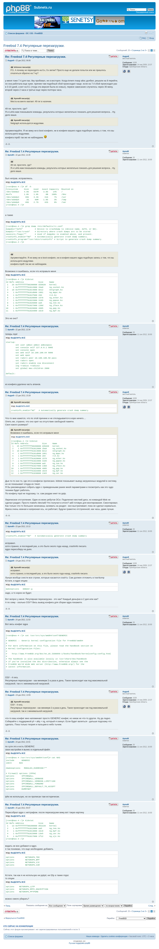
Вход (152, 38)
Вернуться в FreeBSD (15, 918)
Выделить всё (18, 182)
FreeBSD (39, 33)
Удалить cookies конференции (114, 936)
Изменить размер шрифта (151, 32)
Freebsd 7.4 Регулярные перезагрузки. (34, 46)
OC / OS (29, 33)
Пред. (8, 906)
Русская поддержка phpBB (79, 943)
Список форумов (16, 33)
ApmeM (11, 155)
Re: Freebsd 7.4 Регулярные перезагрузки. (35, 56)
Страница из (139, 50)
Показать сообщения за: (46, 905)
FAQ (144, 38)
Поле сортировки (85, 905)
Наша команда (92, 936)
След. (150, 906)
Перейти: (111, 918)
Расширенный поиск (145, 12)
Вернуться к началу (153, 146)
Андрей (11, 60)
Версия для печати (146, 32)
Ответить (11, 50)
